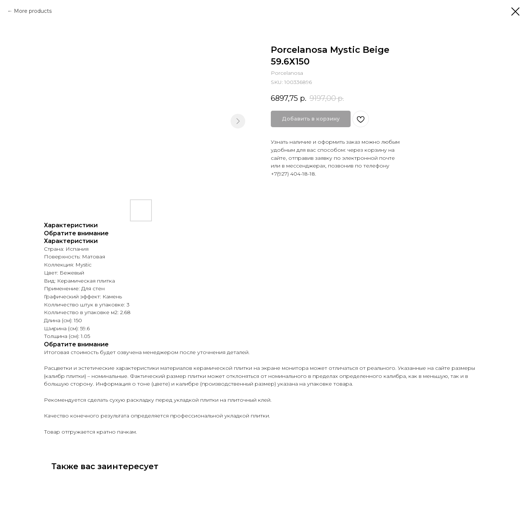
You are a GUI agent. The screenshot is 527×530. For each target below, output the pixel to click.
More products (33, 11)
